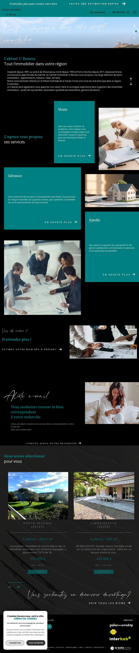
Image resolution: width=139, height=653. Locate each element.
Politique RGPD (99, 647)
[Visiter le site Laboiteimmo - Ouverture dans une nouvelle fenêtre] (120, 648)
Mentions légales (71, 647)
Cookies (47, 649)
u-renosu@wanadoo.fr (15, 629)
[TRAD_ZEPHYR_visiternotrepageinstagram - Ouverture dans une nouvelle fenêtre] (49, 626)
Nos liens (89, 647)
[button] (18, 587)
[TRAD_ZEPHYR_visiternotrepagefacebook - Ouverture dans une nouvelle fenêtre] (42, 626)
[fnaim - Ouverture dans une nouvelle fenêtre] (113, 632)
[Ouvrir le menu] (134, 12)
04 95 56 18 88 (11, 626)
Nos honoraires (49, 647)
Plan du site (60, 647)
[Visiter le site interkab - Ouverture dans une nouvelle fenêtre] (120, 638)
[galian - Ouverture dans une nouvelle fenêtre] (121, 625)
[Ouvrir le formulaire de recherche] (121, 12)
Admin (81, 647)
